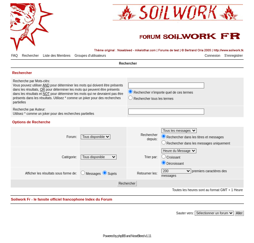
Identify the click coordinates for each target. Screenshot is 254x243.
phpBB (122, 236)
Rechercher (30, 55)
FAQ (14, 55)
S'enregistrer (233, 55)
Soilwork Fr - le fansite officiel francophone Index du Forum (61, 199)
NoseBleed (137, 236)
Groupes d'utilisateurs (90, 55)
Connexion (212, 55)
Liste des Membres (56, 55)
